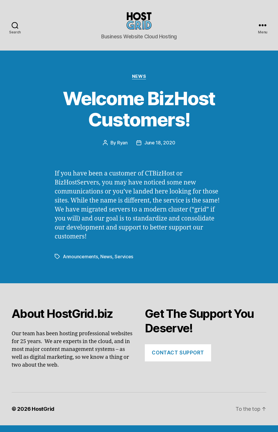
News (139, 83)
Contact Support (178, 359)
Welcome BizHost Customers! (139, 116)
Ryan (122, 150)
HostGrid (43, 416)
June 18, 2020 (159, 150)
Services (124, 263)
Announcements (80, 263)
